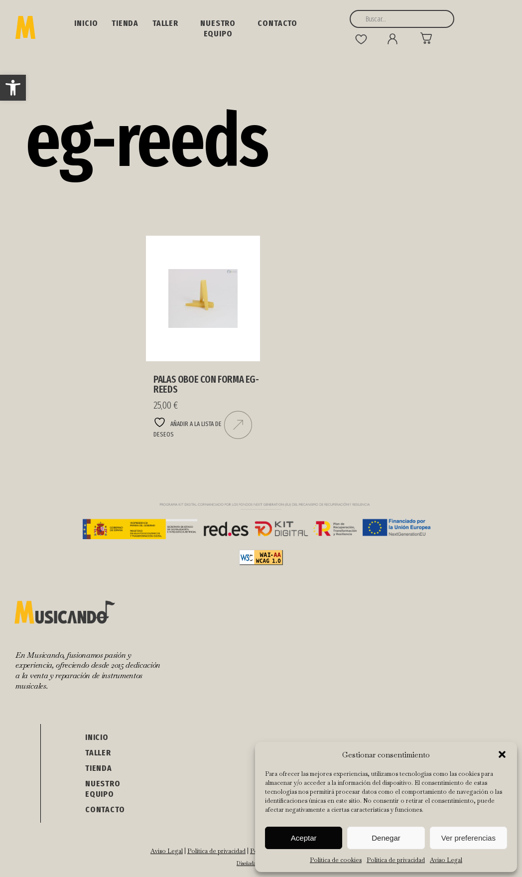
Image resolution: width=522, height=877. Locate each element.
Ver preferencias (468, 838)
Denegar (386, 838)
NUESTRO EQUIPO (218, 28)
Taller (165, 23)
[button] (13, 88)
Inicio (86, 23)
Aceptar (304, 838)
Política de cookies (336, 860)
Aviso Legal (446, 860)
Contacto (277, 23)
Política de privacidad (396, 860)
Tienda (125, 23)
